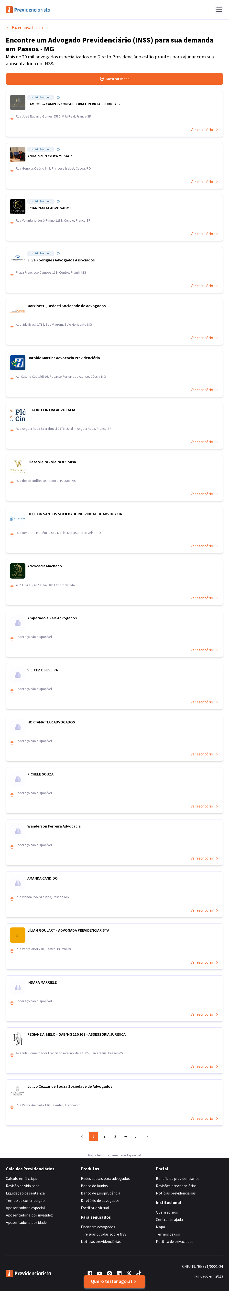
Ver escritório (205, 129)
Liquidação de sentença (25, 1193)
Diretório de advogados (100, 1200)
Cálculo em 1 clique (22, 1178)
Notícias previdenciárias (101, 1241)
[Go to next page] (147, 1136)
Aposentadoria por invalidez (29, 1215)
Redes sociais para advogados (105, 1178)
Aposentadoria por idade (26, 1222)
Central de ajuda (169, 1219)
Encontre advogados (98, 1227)
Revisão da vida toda (22, 1186)
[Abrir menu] (219, 10)
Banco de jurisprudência (100, 1193)
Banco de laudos (94, 1186)
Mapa (160, 1227)
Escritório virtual (95, 1208)
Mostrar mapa (114, 79)
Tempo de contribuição (25, 1200)
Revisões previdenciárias (176, 1186)
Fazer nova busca (24, 27)
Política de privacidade (174, 1241)
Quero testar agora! (114, 1281)
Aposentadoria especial (25, 1208)
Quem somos (167, 1212)
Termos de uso (168, 1234)
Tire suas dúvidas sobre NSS (103, 1234)
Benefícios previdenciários (177, 1178)
